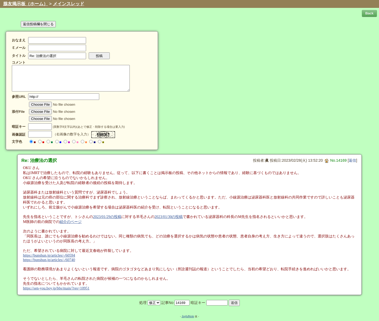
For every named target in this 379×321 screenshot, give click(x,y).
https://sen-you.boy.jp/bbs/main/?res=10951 (56, 288)
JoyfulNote (188, 316)
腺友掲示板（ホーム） (25, 3)
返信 (352, 160)
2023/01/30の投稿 (168, 217)
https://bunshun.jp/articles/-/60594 (49, 255)
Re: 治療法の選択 (39, 160)
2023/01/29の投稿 (107, 217)
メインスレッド (68, 3)
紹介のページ (70, 222)
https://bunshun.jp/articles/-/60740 (49, 260)
